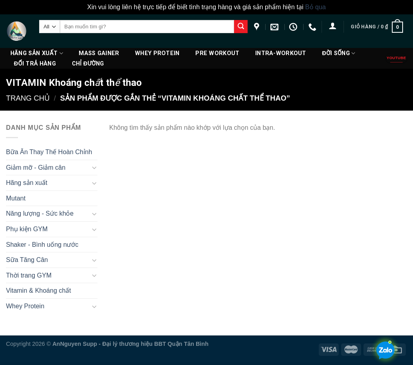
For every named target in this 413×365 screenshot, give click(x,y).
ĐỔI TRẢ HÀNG (35, 63)
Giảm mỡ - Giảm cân (36, 167)
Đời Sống (338, 53)
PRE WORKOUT (217, 53)
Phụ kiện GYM (27, 229)
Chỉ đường (88, 63)
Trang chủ (28, 98)
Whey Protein (157, 53)
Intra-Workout (280, 53)
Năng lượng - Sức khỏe (39, 213)
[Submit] (241, 27)
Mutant (16, 198)
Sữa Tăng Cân (27, 259)
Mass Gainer (99, 53)
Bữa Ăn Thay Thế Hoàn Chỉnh (49, 152)
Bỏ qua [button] (315, 7)
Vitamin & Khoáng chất (38, 290)
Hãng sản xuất (36, 53)
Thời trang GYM (29, 275)
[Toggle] (94, 167)
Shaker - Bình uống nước (42, 244)
